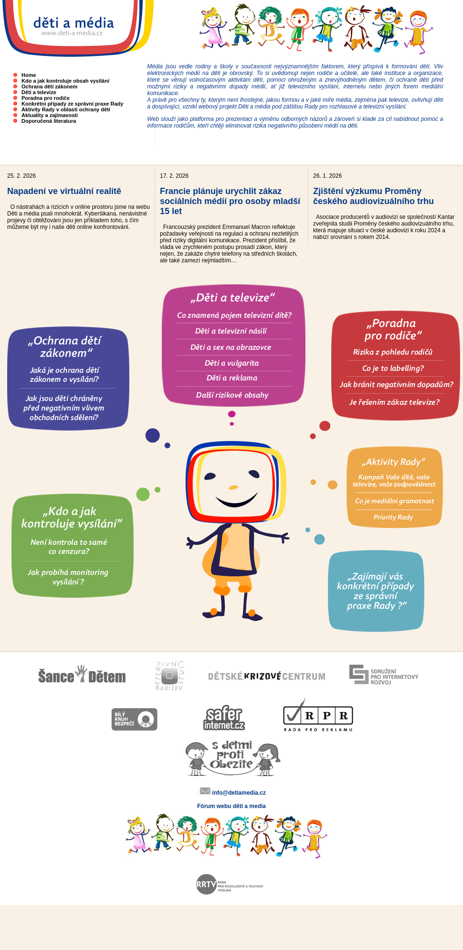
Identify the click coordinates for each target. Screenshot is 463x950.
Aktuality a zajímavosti (49, 115)
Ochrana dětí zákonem (49, 86)
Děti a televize (38, 92)
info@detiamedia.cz (238, 792)
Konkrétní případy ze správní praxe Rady (72, 104)
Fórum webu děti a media (231, 806)
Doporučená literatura (48, 121)
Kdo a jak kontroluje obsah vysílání (65, 81)
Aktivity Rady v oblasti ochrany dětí (65, 109)
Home (28, 75)
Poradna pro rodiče (45, 98)
